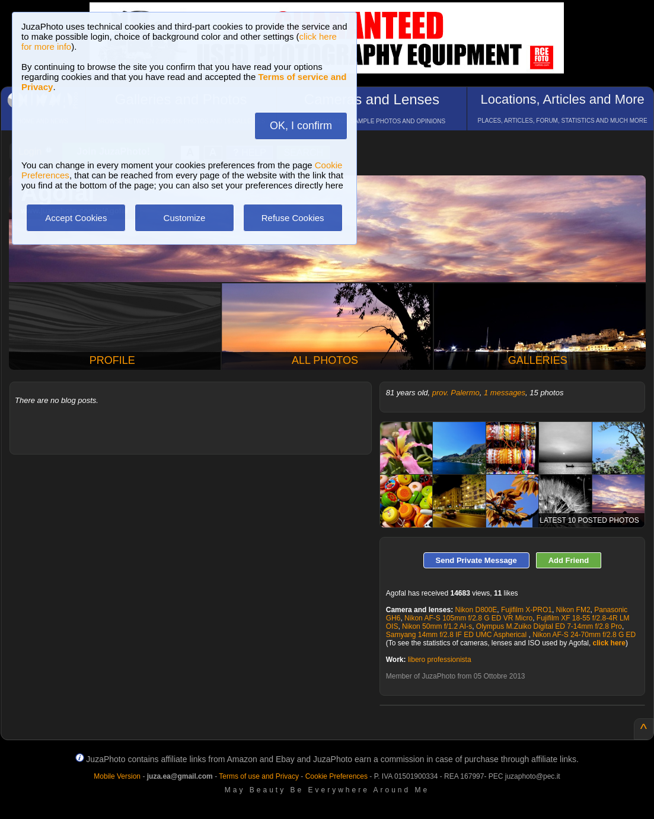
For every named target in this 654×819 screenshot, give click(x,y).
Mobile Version (117, 776)
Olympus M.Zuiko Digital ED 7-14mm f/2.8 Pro (549, 626)
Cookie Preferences (336, 776)
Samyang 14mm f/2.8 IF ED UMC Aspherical (457, 635)
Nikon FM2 (573, 610)
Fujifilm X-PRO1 (526, 610)
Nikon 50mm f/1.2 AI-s (437, 626)
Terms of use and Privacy (259, 776)
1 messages (504, 392)
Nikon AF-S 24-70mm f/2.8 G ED (584, 635)
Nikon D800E (476, 610)
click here (609, 643)
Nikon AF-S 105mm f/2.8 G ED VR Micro (468, 618)
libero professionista (439, 659)
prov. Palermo (456, 392)
